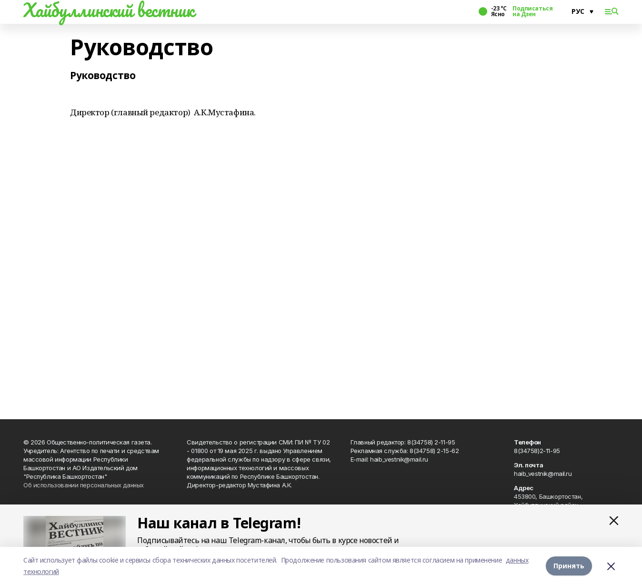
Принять (568, 565)
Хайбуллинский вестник (108, 10)
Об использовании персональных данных (83, 485)
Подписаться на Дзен (532, 11)
